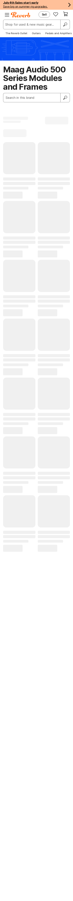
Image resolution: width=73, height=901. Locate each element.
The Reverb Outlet (16, 33)
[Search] (65, 24)
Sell (44, 14)
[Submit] (65, 97)
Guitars (36, 33)
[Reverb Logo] (20, 15)
